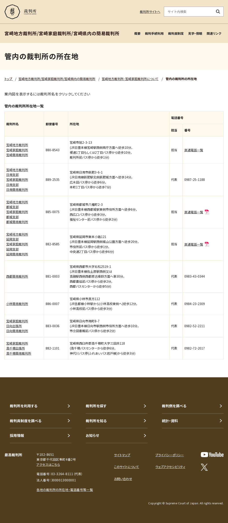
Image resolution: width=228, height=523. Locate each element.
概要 (137, 33)
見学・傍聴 (195, 33)
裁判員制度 (176, 33)
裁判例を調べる (174, 405)
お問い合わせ (123, 479)
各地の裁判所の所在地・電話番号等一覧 (65, 489)
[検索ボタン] (218, 11)
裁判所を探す (96, 405)
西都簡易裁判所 (17, 276)
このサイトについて (126, 466)
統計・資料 (170, 420)
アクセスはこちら (48, 464)
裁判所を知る (96, 420)
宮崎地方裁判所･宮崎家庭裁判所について (130, 79)
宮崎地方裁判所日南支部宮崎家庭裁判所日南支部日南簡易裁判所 (17, 180)
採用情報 (17, 435)
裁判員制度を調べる (25, 420)
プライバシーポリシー (169, 455)
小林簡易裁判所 (17, 303)
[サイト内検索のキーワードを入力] (188, 11)
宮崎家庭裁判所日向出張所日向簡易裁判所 (17, 326)
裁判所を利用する (23, 405)
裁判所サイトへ (150, 11)
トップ (8, 79)
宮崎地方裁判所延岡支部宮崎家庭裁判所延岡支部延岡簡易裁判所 (17, 244)
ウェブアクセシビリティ (170, 466)
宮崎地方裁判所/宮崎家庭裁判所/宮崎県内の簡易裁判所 (56, 79)
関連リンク (214, 33)
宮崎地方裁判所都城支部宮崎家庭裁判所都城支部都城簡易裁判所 (17, 212)
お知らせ (92, 435)
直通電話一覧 (193, 150)
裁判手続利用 (154, 33)
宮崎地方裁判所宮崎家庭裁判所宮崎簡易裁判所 (17, 150)
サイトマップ (122, 455)
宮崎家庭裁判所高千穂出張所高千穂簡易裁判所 (18, 348)
